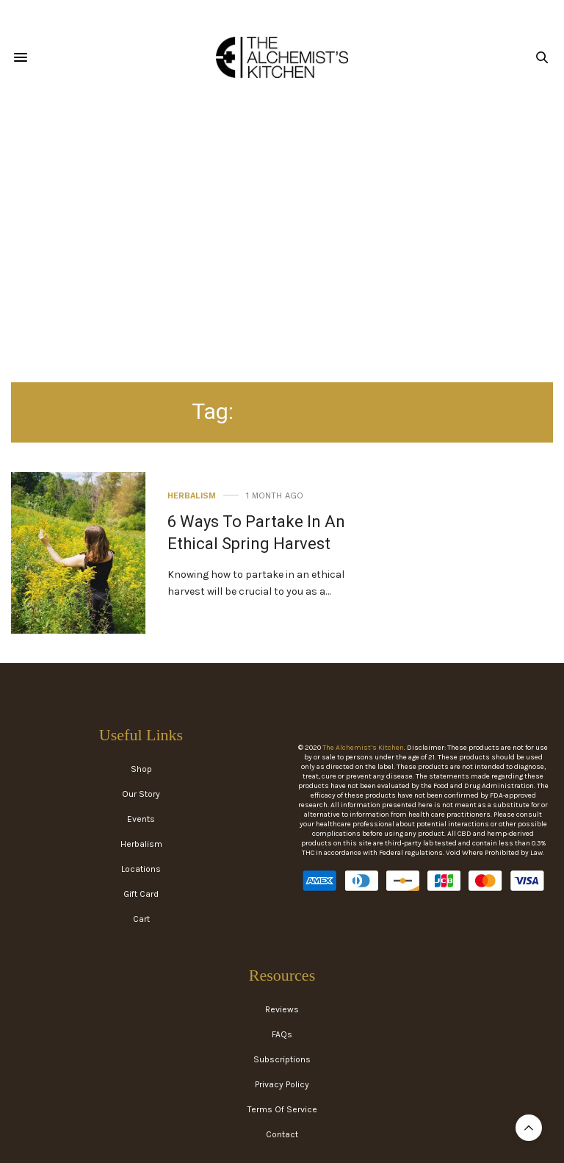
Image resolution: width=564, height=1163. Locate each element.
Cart (141, 919)
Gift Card (141, 894)
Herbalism (191, 496)
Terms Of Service (282, 1109)
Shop (141, 769)
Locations (141, 869)
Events (141, 819)
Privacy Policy (282, 1084)
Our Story (141, 794)
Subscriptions (282, 1059)
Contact (282, 1134)
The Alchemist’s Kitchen (363, 747)
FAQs (282, 1034)
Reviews (282, 1009)
